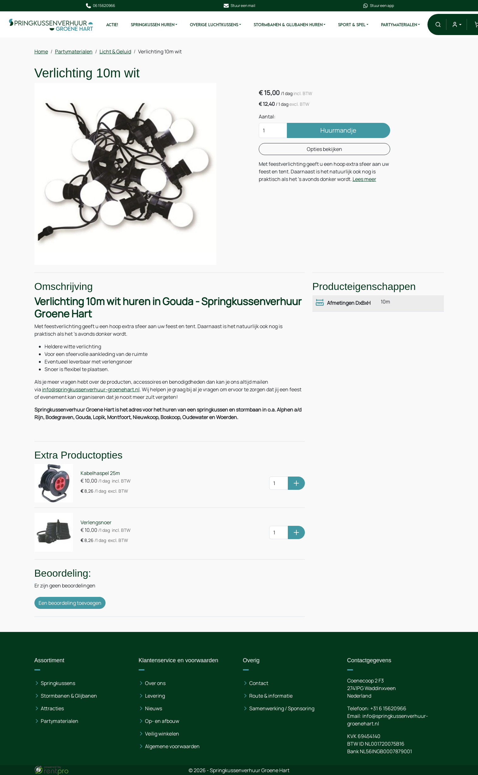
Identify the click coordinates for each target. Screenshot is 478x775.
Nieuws (153, 708)
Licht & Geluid (115, 51)
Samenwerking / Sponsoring (281, 708)
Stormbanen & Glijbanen (69, 695)
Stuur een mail (239, 6)
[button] (438, 24)
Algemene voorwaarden (172, 746)
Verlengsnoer (96, 522)
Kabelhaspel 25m (100, 473)
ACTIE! (112, 24)
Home (41, 51)
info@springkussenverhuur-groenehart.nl (91, 389)
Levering (155, 695)
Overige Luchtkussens (214, 24)
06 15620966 (100, 6)
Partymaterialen (399, 24)
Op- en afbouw (162, 721)
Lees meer (364, 179)
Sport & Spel (352, 24)
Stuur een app (378, 6)
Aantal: (267, 116)
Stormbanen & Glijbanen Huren (288, 24)
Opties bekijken (324, 149)
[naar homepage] (51, 24)
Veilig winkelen (162, 733)
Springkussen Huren (152, 24)
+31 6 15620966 (388, 708)
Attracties (52, 708)
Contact (258, 683)
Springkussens (58, 683)
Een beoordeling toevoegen (70, 602)
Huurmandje (338, 130)
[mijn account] (456, 24)
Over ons (155, 683)
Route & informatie (271, 695)
